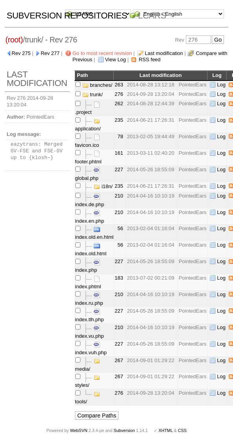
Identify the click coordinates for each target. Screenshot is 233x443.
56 (120, 228)
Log (221, 85)
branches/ (97, 85)
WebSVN (78, 430)
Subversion (124, 430)
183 (119, 278)
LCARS (152, 15)
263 (119, 85)
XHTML (165, 430)
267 (119, 360)
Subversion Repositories (67, 15)
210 (119, 196)
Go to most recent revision (102, 53)
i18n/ (103, 186)
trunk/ (92, 94)
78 (120, 136)
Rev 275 (21, 53)
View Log (115, 59)
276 (119, 94)
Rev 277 (50, 53)
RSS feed (150, 59)
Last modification (164, 53)
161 (119, 153)
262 (119, 103)
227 (119, 169)
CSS (182, 430)
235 (119, 120)
